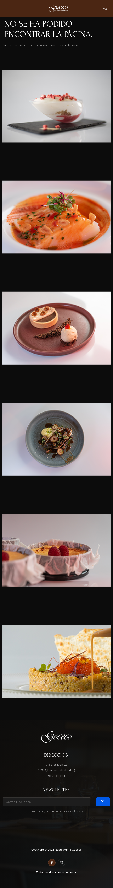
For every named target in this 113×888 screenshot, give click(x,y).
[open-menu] (8, 8)
